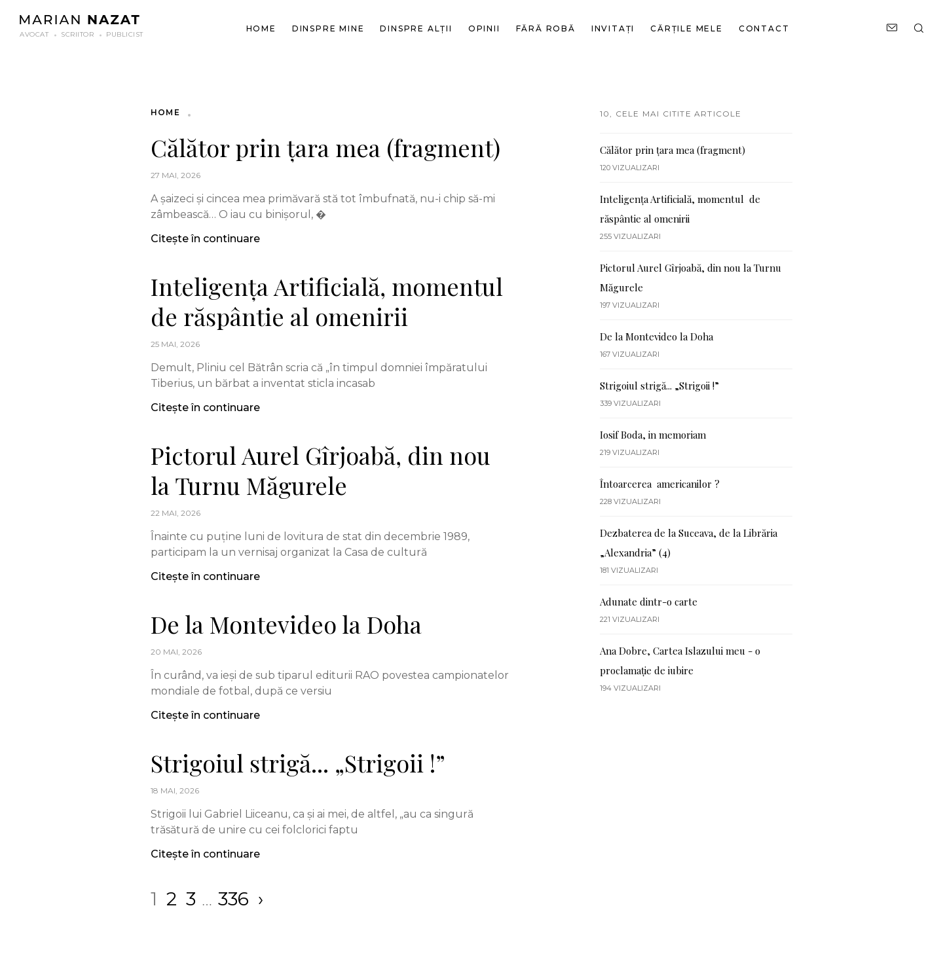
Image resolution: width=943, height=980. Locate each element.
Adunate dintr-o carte (650, 601)
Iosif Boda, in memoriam (653, 434)
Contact (764, 28)
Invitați (613, 28)
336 (233, 899)
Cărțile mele (686, 28)
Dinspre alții (416, 28)
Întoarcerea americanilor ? (660, 483)
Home (261, 28)
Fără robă (546, 28)
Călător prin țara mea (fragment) (325, 147)
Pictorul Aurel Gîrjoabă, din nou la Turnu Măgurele (320, 470)
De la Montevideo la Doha (286, 624)
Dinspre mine (328, 28)
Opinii (484, 28)
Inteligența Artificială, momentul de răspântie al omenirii (327, 301)
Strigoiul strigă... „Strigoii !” (298, 763)
